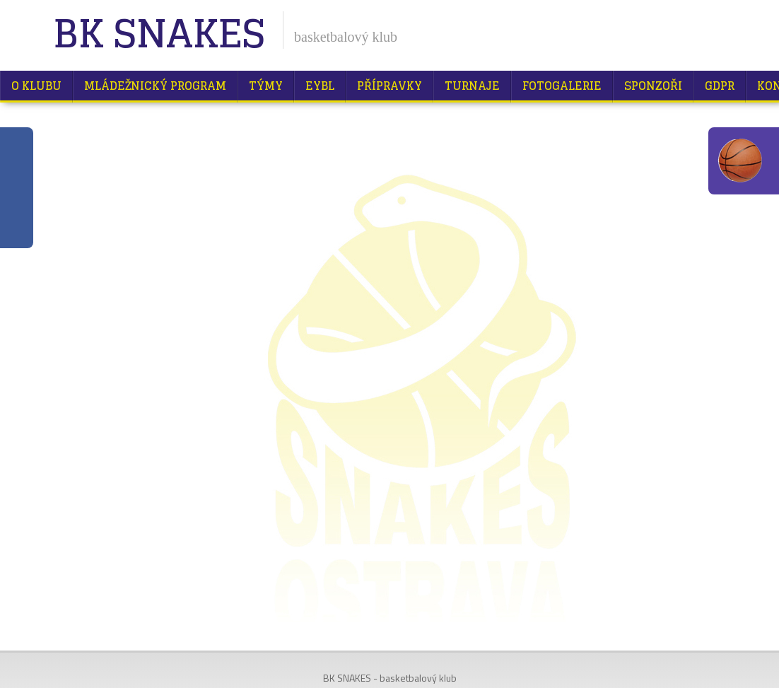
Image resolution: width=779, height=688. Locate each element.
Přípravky (389, 85)
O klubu (36, 85)
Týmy (266, 85)
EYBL (319, 85)
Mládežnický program (155, 85)
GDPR (719, 85)
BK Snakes (158, 35)
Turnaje (472, 85)
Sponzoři (653, 85)
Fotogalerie (562, 85)
